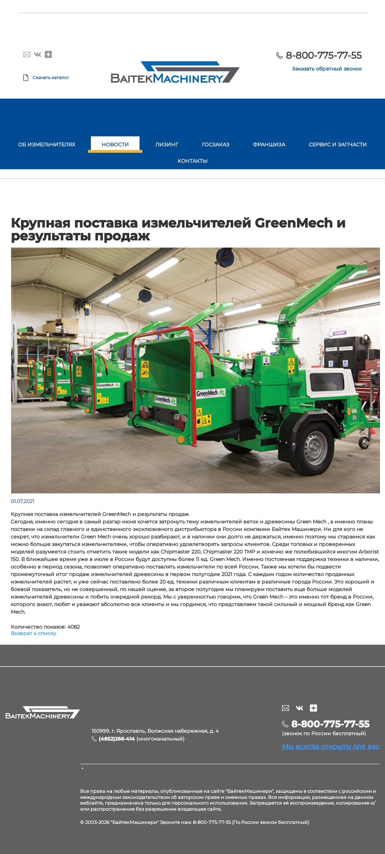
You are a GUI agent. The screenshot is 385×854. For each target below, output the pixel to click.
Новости (115, 144)
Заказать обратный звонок (327, 68)
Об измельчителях (46, 144)
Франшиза (269, 144)
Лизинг (166, 144)
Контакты (192, 161)
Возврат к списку (33, 633)
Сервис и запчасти (338, 144)
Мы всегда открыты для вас (331, 746)
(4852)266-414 (117, 739)
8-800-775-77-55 (324, 55)
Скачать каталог (51, 77)
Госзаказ (215, 144)
